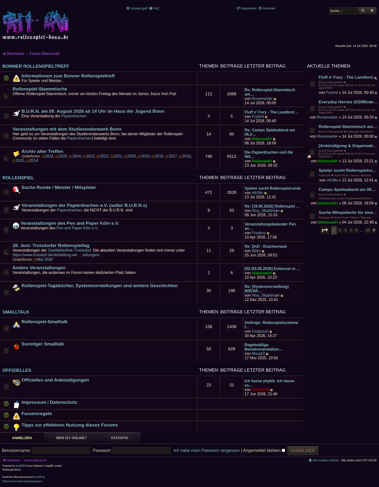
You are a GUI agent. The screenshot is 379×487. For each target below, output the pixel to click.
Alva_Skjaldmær (266, 211)
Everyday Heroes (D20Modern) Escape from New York (348, 101)
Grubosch (260, 331)
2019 (144, 156)
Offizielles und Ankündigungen (55, 379)
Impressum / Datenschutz (49, 402)
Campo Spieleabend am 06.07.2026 (348, 189)
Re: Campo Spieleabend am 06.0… (270, 132)
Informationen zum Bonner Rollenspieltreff (68, 75)
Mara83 (258, 354)
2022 (102, 156)
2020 (130, 156)
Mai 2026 (43, 259)
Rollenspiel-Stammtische (360, 131)
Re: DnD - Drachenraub (266, 246)
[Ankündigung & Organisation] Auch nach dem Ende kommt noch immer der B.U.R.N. (348, 145)
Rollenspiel (324, 175)
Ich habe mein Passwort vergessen (207, 450)
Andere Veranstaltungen (39, 267)
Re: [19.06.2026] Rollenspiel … (272, 206)
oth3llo (332, 180)
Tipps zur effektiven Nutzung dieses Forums (70, 424)
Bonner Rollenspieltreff (331, 82)
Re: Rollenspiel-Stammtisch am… (270, 92)
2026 (47, 156)
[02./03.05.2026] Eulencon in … (272, 269)
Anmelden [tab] (22, 438)
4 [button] (351, 230)
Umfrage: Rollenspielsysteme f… (271, 325)
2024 (75, 156)
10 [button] (367, 230)
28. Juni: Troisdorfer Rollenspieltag (51, 245)
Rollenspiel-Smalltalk (45, 321)
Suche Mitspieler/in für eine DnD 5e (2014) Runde (348, 212)
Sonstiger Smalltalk (43, 343)
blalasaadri (328, 161)
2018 (157, 156)
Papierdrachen (73, 116)
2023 (89, 156)
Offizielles (16, 370)
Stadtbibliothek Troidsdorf (69, 250)
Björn (256, 251)
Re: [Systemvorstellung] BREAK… (267, 289)
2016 (185, 156)
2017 (171, 156)
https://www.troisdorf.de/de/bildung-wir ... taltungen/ (56, 255)
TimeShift (260, 390)
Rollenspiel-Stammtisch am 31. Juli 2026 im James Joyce (348, 126)
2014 (32, 160)
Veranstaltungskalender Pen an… (270, 226)
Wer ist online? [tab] (71, 438)
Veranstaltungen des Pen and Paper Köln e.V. (70, 223)
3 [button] (345, 230)
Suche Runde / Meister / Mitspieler (352, 175)
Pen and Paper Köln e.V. (77, 228)
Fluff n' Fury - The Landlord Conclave (348, 77)
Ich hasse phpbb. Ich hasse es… (269, 383)
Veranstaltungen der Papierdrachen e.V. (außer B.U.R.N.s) (84, 205)
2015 (18, 160)
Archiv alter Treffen (42, 151)
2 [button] (340, 230)
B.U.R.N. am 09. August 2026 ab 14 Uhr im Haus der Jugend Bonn (347, 86)
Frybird (332, 92)
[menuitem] (154, 8)
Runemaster (327, 117)
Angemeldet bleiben (264, 450)
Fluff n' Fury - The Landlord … (272, 112)
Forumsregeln (37, 413)
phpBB (19, 466)
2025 (61, 156)
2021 (116, 156)
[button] (325, 230)
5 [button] (356, 230)
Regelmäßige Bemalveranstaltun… (264, 347)
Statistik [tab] (119, 438)
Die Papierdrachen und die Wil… (269, 154)
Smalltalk (15, 312)
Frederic (259, 233)
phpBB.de (39, 477)
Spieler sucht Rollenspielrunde (348, 170)
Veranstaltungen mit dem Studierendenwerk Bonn (345, 198)
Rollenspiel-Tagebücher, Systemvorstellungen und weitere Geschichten (100, 285)
